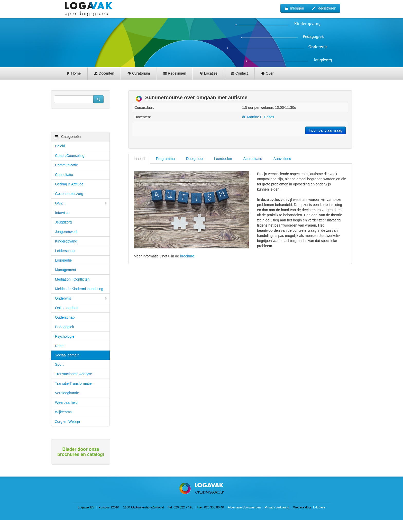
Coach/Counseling (69, 156)
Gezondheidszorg (69, 194)
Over (267, 73)
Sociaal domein (67, 355)
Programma (165, 159)
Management (65, 270)
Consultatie (64, 175)
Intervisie (62, 213)
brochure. (187, 256)
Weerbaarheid (66, 402)
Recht (60, 346)
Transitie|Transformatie (73, 383)
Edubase (318, 507)
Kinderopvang (66, 241)
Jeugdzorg (63, 222)
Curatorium (138, 73)
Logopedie (63, 260)
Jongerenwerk (66, 232)
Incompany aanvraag (325, 130)
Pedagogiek (64, 327)
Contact (239, 73)
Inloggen (294, 8)
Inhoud (139, 159)
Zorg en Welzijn (67, 421)
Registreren (324, 8)
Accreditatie (252, 159)
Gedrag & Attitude (69, 184)
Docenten (104, 73)
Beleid (60, 146)
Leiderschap (65, 251)
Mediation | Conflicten (72, 279)
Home (74, 73)
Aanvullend (282, 159)
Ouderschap (65, 317)
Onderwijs (81, 298)
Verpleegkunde (67, 393)
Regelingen (174, 73)
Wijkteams (63, 412)
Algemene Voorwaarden (244, 507)
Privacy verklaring (277, 507)
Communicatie (66, 165)
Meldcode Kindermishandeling (79, 289)
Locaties (208, 73)
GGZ (81, 203)
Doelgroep (194, 159)
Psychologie (65, 336)
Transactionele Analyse (73, 374)
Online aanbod (66, 308)
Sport (59, 364)
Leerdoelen (223, 159)
